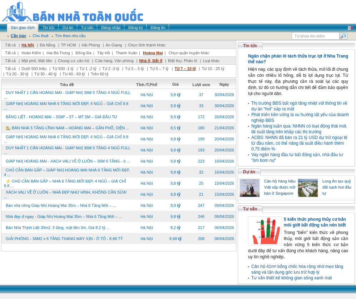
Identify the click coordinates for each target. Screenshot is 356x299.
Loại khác (211, 61)
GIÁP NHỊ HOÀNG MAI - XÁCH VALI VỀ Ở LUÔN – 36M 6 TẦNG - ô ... (68, 161)
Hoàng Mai (153, 53)
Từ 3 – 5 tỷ (134, 68)
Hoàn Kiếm (31, 53)
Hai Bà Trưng (58, 53)
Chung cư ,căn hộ (73, 61)
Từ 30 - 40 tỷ (45, 74)
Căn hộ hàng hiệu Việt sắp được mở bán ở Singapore (280, 187)
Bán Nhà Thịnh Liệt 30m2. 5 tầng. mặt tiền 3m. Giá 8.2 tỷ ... (58, 227)
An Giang (114, 45)
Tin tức (250, 45)
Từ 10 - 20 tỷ (213, 68)
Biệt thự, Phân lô (182, 61)
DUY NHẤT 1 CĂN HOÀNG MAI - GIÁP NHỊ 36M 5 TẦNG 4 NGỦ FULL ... (67, 94)
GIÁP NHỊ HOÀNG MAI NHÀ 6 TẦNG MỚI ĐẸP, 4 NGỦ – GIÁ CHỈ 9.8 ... (66, 105)
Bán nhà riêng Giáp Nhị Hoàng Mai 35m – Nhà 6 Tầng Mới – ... (61, 205)
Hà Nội (27, 45)
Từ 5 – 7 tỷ (159, 68)
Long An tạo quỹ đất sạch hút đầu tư (336, 187)
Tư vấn (250, 208)
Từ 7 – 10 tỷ (185, 68)
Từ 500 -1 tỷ (63, 68)
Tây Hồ (103, 53)
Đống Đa (84, 53)
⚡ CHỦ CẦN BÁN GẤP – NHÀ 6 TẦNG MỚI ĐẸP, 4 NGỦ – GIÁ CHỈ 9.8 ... (65, 183)
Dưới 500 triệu (33, 68)
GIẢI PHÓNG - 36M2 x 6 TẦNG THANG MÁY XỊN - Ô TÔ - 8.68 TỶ (64, 238)
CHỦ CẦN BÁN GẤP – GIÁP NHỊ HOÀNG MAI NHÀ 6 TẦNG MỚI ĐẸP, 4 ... (67, 172)
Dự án (249, 171)
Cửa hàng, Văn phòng (114, 61)
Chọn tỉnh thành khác (146, 45)
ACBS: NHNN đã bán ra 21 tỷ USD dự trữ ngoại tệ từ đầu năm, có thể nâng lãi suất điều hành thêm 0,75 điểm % (299, 143)
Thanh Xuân (126, 53)
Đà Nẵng (47, 45)
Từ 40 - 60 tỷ (74, 74)
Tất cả (10, 45)
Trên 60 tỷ (100, 74)
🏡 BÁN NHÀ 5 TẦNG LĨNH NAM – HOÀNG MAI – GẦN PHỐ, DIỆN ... (67, 128)
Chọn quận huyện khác (188, 53)
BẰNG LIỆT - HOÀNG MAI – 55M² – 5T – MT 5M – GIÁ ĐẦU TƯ (61, 117)
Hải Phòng (90, 45)
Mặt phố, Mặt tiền (36, 61)
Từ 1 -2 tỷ (88, 68)
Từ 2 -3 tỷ (110, 68)
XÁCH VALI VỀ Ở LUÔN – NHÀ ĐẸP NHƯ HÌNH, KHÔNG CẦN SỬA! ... (65, 194)
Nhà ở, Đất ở (150, 61)
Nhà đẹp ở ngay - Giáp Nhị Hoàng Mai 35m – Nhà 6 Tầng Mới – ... (64, 216)
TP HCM (68, 45)
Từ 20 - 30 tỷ (17, 74)
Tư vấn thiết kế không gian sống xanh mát (291, 277)
